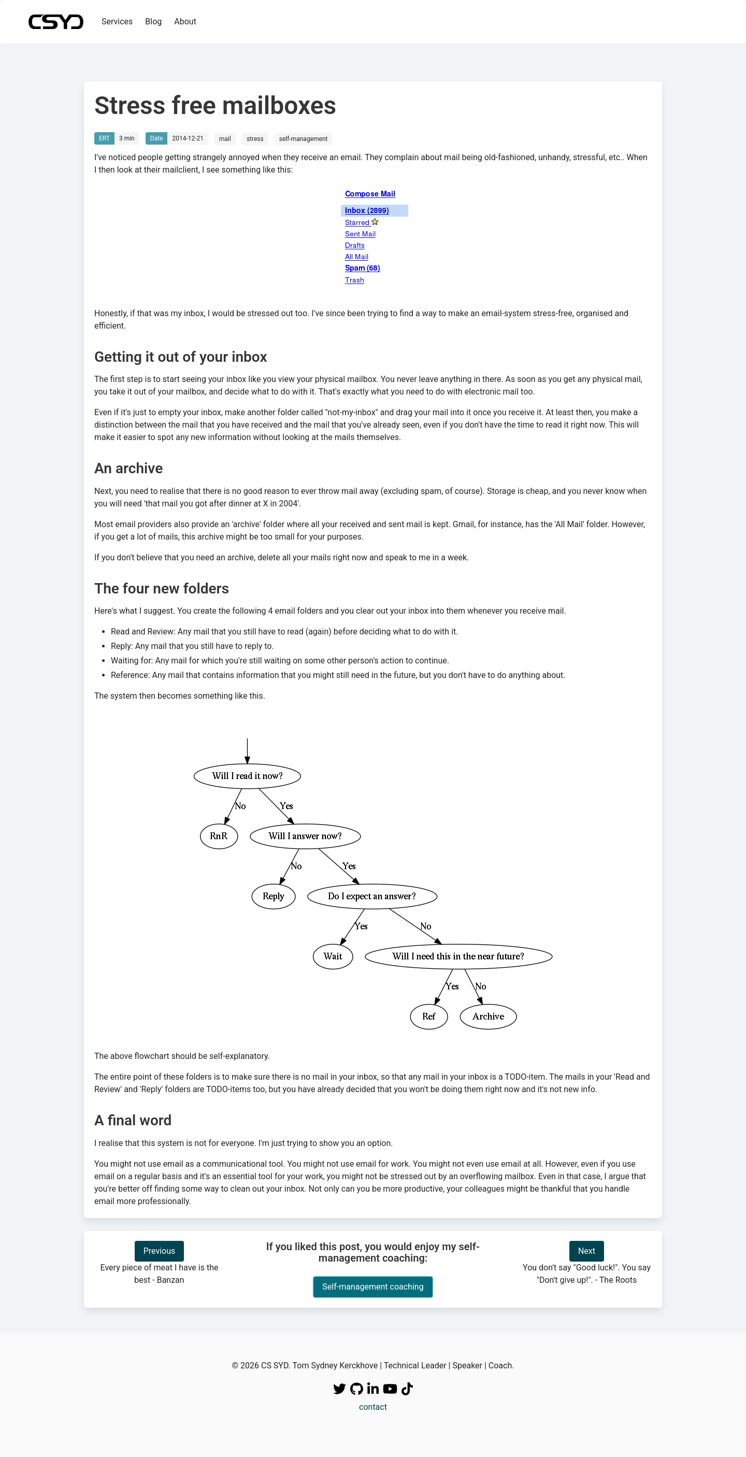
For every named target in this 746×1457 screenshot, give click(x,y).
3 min (127, 138)
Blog (153, 21)
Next (586, 1251)
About (185, 21)
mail (225, 139)
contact (373, 1407)
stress (255, 139)
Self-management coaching (372, 1287)
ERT (104, 138)
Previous (160, 1251)
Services (117, 21)
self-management (303, 139)
